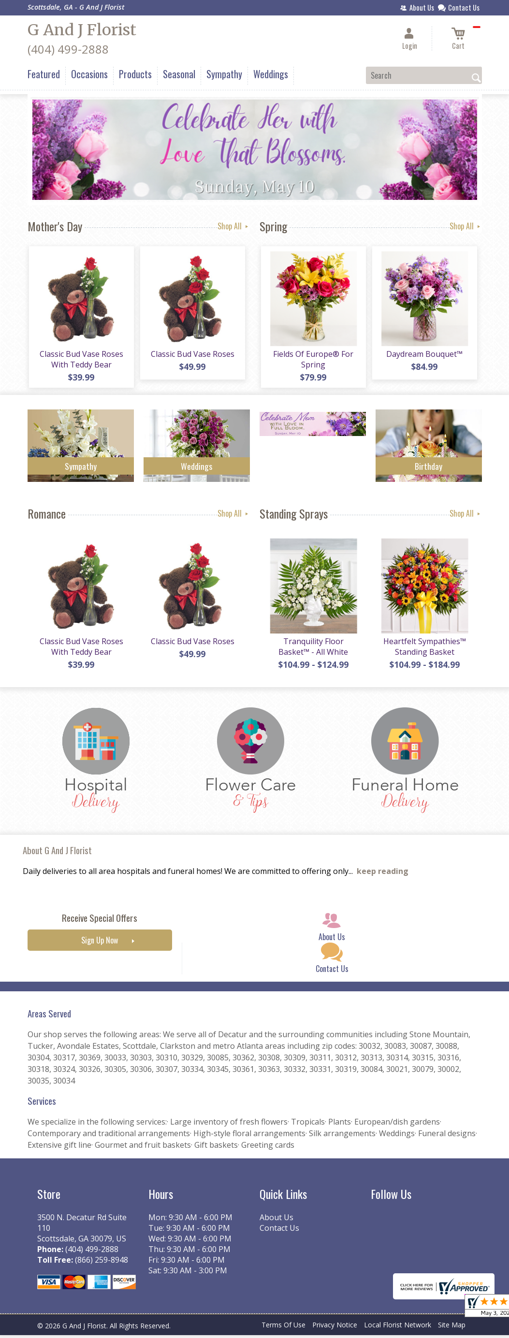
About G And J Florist (57, 853)
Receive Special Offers (99, 921)
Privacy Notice (334, 1328)
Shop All (234, 226)
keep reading (382, 874)
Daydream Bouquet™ (424, 355)
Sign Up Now (99, 943)
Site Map (451, 1328)
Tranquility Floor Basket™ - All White (313, 649)
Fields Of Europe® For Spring (313, 360)
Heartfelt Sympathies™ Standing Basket (423, 649)
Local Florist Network (397, 1328)
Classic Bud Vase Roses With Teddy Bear (80, 360)
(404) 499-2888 (68, 49)
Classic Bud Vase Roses (191, 355)
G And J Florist (82, 30)
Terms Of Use (283, 1328)
